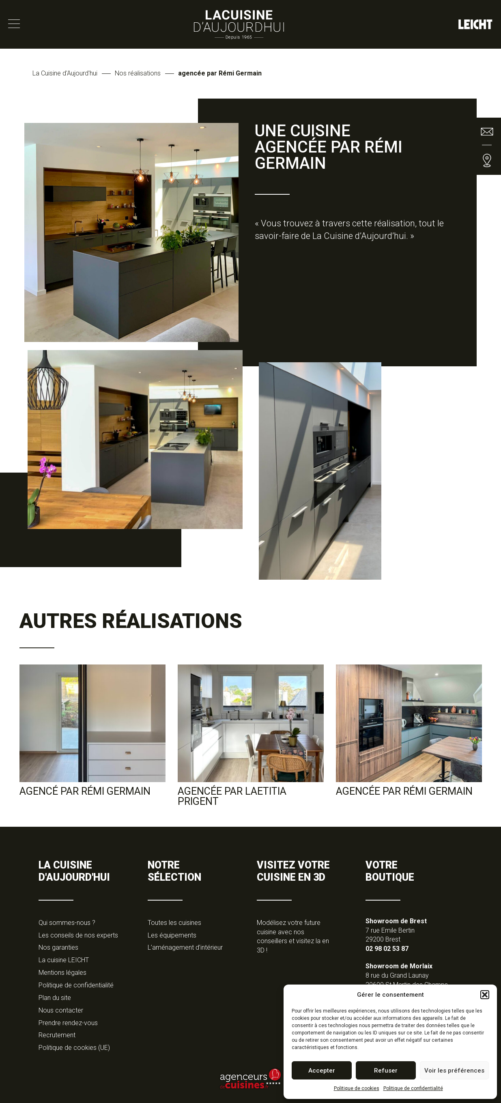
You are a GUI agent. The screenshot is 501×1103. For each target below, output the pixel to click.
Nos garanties (58, 947)
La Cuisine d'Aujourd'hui (64, 73)
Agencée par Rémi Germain (404, 791)
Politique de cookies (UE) (74, 1047)
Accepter (321, 1070)
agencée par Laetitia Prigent (232, 796)
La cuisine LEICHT (64, 960)
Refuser (386, 1070)
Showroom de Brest (396, 921)
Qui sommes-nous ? (67, 923)
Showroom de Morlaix (399, 966)
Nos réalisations (138, 73)
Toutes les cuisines (174, 923)
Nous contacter (61, 1010)
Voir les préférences (454, 1070)
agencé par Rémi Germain (85, 791)
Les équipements (172, 935)
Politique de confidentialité (413, 1088)
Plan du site (55, 998)
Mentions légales (62, 972)
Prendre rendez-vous (68, 1023)
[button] (485, 995)
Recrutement (57, 1035)
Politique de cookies (356, 1088)
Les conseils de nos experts (78, 935)
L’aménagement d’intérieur (185, 947)
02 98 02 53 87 (387, 948)
